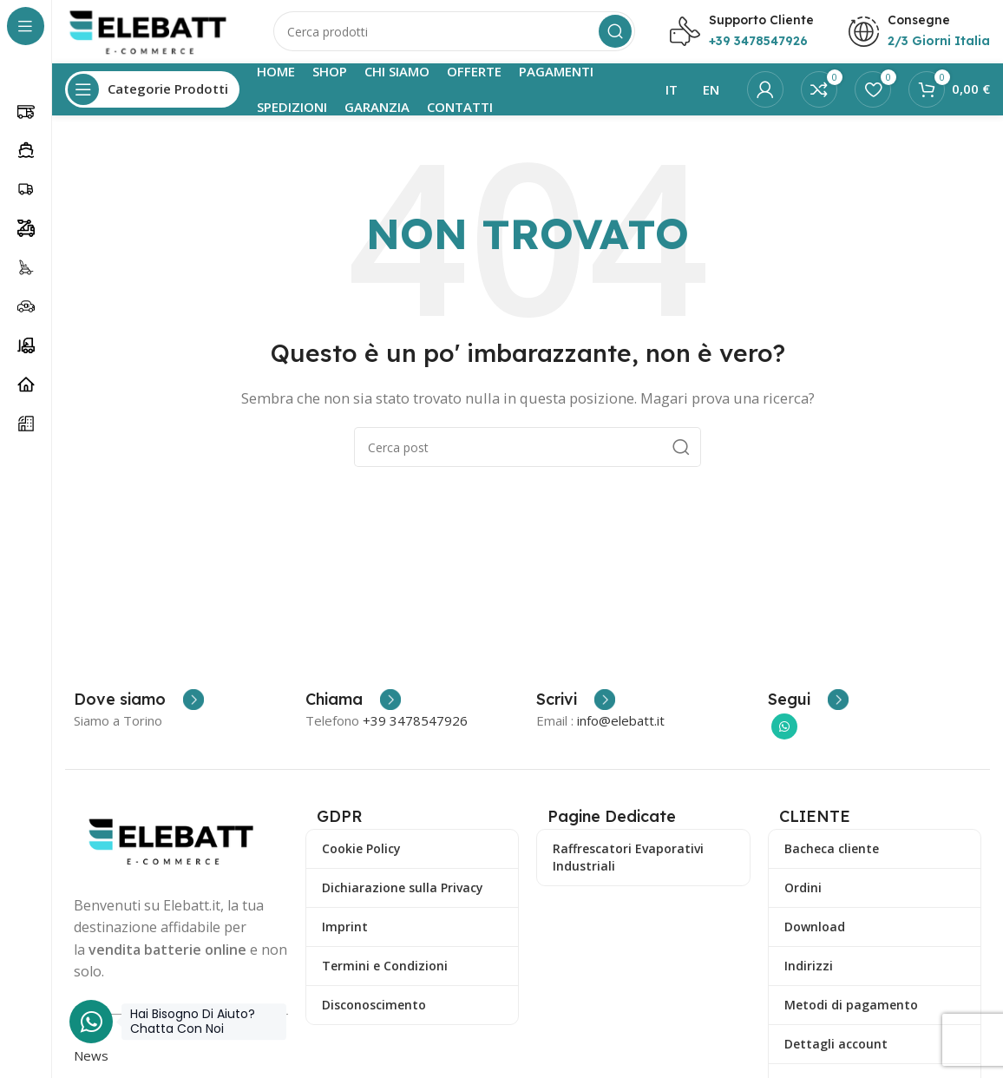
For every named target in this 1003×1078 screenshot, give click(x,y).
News (91, 1061)
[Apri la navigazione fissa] (152, 95)
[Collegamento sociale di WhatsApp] (784, 733)
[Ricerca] (454, 35)
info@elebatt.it (621, 726)
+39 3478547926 (415, 726)
